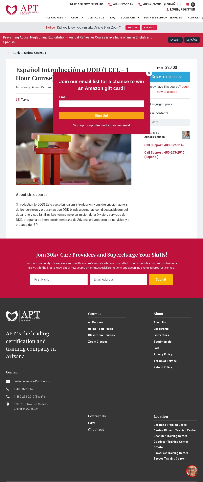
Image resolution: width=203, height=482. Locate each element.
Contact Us (96, 17)
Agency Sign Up (86, 4)
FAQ (112, 17)
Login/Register (180, 9)
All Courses (54, 17)
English (133, 27)
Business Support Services (163, 17)
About (75, 17)
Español (149, 27)
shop (190, 4)
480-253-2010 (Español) (159, 4)
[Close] (149, 73)
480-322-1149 (120, 4)
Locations (128, 17)
